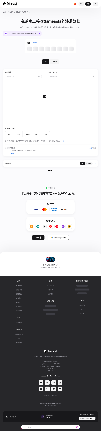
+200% (27, 134)
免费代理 (19, 310)
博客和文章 (50, 285)
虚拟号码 (18, 12)
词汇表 (82, 313)
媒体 (50, 281)
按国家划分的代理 (82, 281)
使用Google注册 (58, 237)
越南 (24, 12)
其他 (82, 300)
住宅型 (55, 61)
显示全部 (35, 42)
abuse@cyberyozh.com (87, 418)
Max (46, 134)
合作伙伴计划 (19, 334)
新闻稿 (50, 294)
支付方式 (51, 188)
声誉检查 (19, 302)
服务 (18, 281)
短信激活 (11, 12)
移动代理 (19, 285)
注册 (88, 4)
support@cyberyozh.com (50, 376)
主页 (4, 12)
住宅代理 (19, 290)
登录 (81, 4)
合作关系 (19, 329)
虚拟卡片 (19, 298)
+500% (37, 134)
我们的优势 (50, 301)
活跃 (82, 163)
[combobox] (90, 76)
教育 (18, 317)
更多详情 (11, 153)
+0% (9, 134)
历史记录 (89, 163)
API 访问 (82, 305)
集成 (82, 309)
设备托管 (19, 342)
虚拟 (45, 61)
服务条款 (54, 395)
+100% (18, 134)
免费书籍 (19, 322)
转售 (19, 338)
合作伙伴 (50, 290)
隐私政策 (46, 395)
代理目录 (19, 306)
